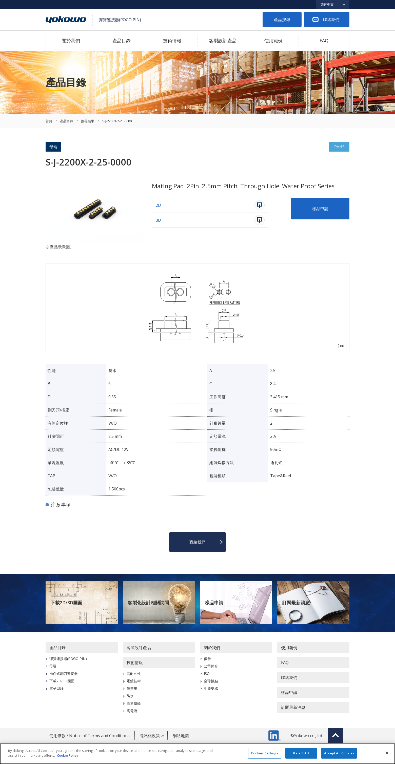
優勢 (207, 658)
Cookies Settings (264, 753)
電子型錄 (56, 688)
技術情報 (172, 40)
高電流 (132, 710)
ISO (207, 673)
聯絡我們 (331, 19)
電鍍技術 (134, 680)
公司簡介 (211, 666)
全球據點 (211, 680)
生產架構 (211, 688)
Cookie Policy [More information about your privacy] (67, 755)
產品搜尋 (282, 19)
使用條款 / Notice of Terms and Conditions (89, 735)
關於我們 (71, 40)
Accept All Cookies (339, 753)
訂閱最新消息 (296, 603)
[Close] (386, 752)
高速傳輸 (134, 703)
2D (158, 205)
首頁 (49, 121)
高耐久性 (134, 673)
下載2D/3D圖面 (66, 603)
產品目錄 (121, 40)
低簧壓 (132, 688)
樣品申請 (320, 208)
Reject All (301, 753)
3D (158, 220)
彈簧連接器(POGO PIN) (68, 658)
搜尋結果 (87, 121)
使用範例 (273, 40)
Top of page (335, 735)
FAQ (324, 40)
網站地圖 (181, 735)
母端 (53, 147)
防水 (130, 695)
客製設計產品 (222, 40)
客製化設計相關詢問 (148, 603)
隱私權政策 (150, 735)
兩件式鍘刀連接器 (63, 673)
